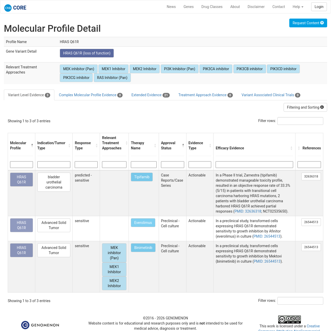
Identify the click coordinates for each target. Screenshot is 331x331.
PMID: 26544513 (266, 236)
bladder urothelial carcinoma (53, 182)
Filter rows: (267, 121)
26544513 (311, 222)
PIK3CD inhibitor (283, 69)
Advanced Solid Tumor (53, 225)
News (171, 7)
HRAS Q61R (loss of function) (87, 53)
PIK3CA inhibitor (216, 69)
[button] (32, 145)
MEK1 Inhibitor (113, 69)
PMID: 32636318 (247, 211)
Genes (189, 7)
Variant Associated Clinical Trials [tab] (271, 95)
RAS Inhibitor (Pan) (112, 78)
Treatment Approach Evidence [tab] (206, 95)
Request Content (308, 23)
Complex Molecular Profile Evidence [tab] (91, 95)
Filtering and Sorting (305, 107)
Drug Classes (212, 7)
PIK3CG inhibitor (76, 78)
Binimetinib (143, 248)
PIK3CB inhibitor (250, 69)
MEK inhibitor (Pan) (78, 69)
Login (319, 7)
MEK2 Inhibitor (144, 69)
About (235, 7)
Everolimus (143, 223)
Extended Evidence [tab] (150, 95)
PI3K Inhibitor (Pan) (179, 69)
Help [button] (298, 7)
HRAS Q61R (21, 179)
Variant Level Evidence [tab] (29, 95)
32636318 (311, 176)
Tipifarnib (141, 177)
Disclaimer (256, 7)
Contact (278, 7)
